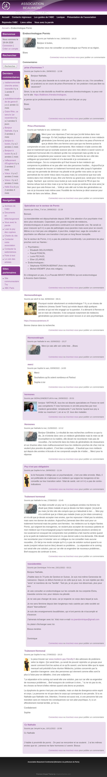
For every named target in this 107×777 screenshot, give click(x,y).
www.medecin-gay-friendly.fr (62, 659)
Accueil (5, 17)
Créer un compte (10, 49)
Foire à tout (10, 255)
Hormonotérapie (36, 338)
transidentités (34, 564)
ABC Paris (9, 288)
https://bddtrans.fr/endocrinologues (50, 95)
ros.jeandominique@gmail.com (85, 619)
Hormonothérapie (33, 295)
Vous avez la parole (44, 22)
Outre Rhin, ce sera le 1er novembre (11, 114)
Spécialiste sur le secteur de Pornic (41, 206)
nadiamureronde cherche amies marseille (12, 85)
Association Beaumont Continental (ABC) (32, 8)
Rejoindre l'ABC (10, 22)
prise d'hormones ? (34, 67)
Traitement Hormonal (34, 651)
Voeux (8, 180)
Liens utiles (26, 22)
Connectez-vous (57, 57)
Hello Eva (9, 187)
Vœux (8, 173)
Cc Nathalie (30, 725)
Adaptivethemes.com (63, 774)
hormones (29, 394)
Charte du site (11, 236)
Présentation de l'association (81, 17)
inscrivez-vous (73, 57)
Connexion (8, 46)
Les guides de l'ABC (44, 17)
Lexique (61, 17)
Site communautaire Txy (12, 281)
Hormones (29, 424)
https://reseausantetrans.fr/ (36, 321)
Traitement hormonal (34, 497)
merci (30, 364)
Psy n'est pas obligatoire (36, 467)
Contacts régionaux (21, 17)
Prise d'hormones (36, 126)
